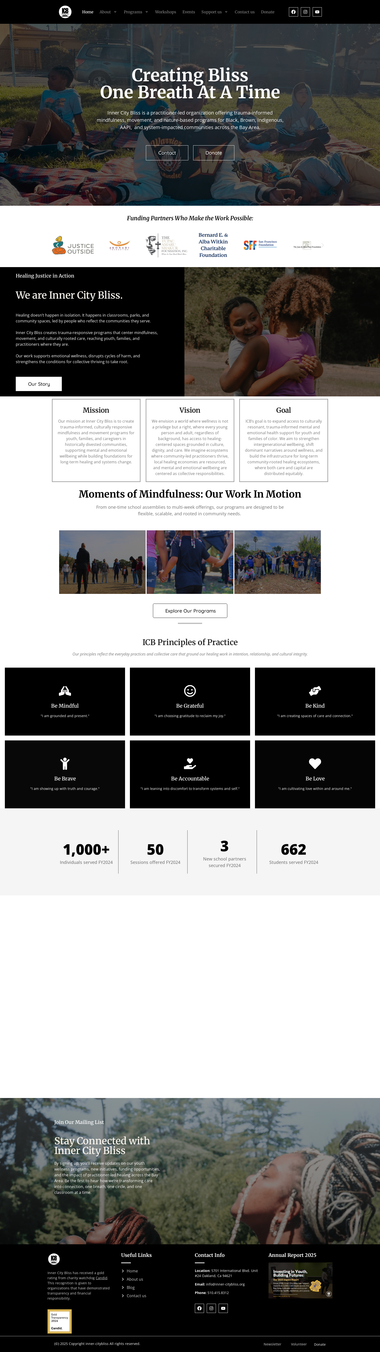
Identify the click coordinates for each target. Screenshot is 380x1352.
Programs (136, 11)
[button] (108, 11)
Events (188, 11)
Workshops (165, 11)
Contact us (245, 11)
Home (87, 11)
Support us (215, 11)
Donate (267, 11)
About (109, 11)
